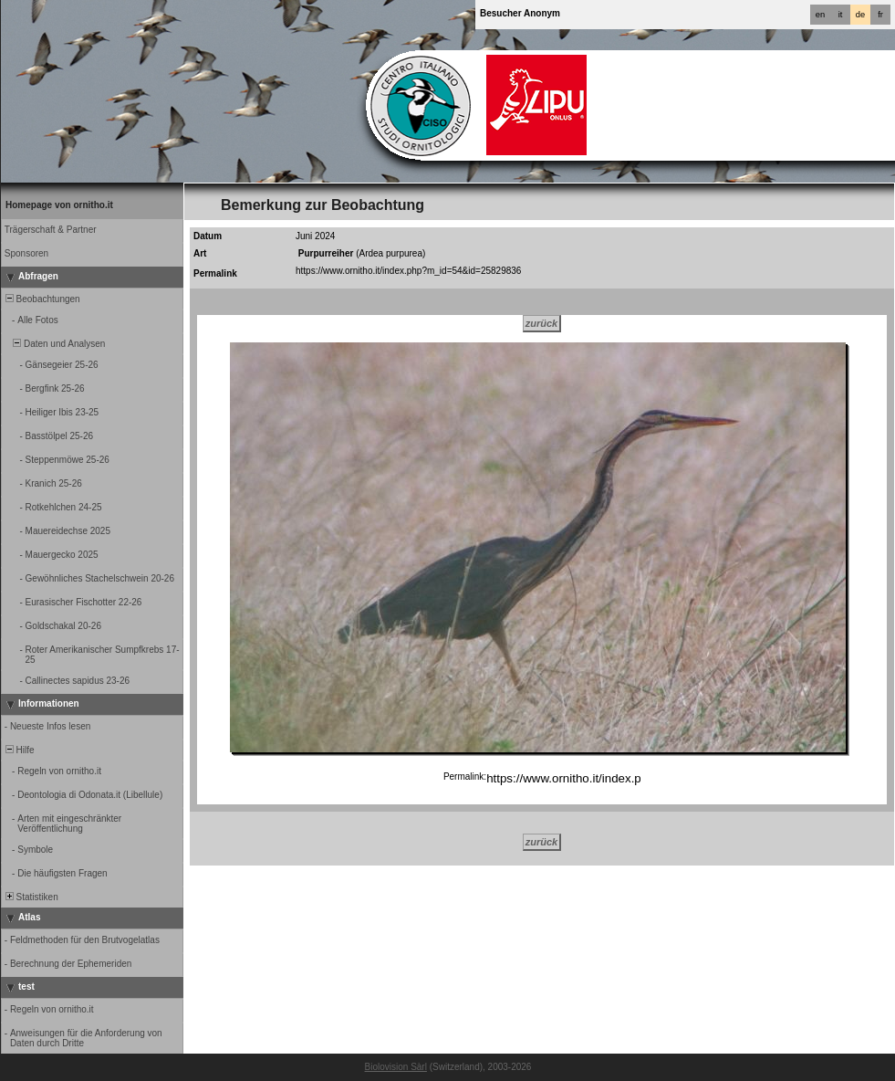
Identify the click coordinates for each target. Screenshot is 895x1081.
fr (880, 14)
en (820, 14)
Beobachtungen (41, 299)
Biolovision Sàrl (396, 1067)
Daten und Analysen (54, 344)
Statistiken (30, 897)
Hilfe (19, 750)
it (840, 14)
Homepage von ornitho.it (59, 205)
